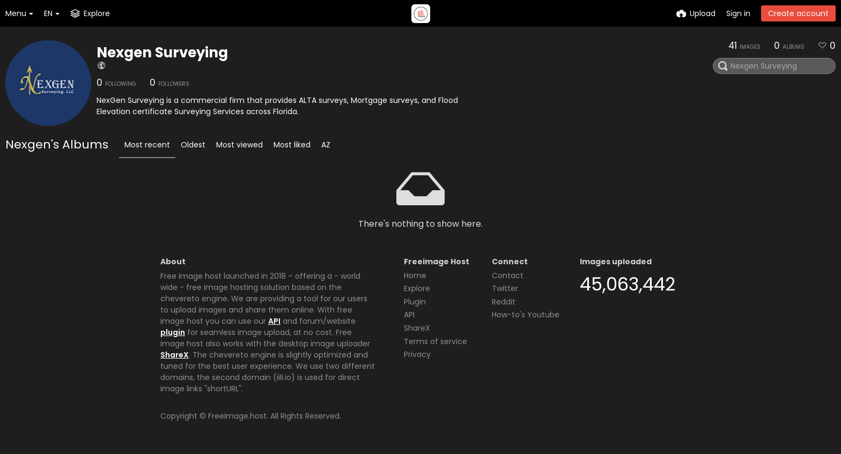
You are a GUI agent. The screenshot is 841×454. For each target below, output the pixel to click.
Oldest (193, 144)
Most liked (292, 144)
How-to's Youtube (525, 314)
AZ (325, 144)
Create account (798, 13)
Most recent (147, 144)
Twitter (505, 288)
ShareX (174, 354)
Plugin (415, 301)
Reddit (503, 301)
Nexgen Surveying (162, 52)
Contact (507, 275)
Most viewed (239, 144)
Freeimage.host (237, 416)
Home (415, 275)
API (274, 321)
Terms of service (435, 341)
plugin (172, 332)
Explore (417, 288)
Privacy (417, 354)
